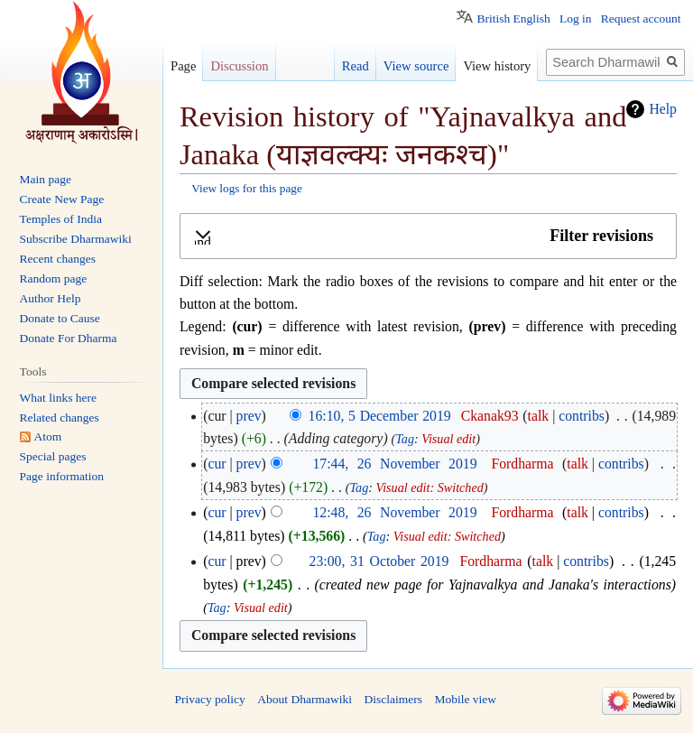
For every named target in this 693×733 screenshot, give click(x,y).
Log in (575, 18)
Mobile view (465, 699)
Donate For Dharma (68, 338)
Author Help (50, 298)
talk (539, 415)
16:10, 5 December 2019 (380, 415)
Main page (45, 179)
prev (249, 415)
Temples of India (61, 219)
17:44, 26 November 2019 (394, 463)
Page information (62, 476)
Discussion (239, 66)
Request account (641, 18)
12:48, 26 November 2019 (394, 512)
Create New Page (62, 199)
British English (513, 18)
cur (217, 463)
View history (497, 66)
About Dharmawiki (304, 699)
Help (663, 108)
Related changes (59, 417)
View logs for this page (246, 188)
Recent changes (58, 258)
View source (416, 66)
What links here (58, 397)
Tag (404, 438)
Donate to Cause (60, 318)
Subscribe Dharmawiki (76, 239)
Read (355, 66)
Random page (54, 278)
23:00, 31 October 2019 (379, 561)
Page (183, 66)
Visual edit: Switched (430, 487)
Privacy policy (210, 699)
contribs (582, 415)
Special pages (53, 456)
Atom (48, 436)
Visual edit (448, 438)
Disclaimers (392, 699)
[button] (428, 236)
